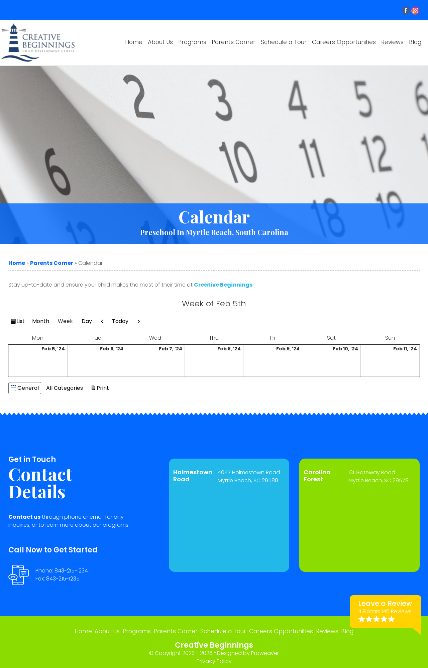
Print (104, 387)
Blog (415, 42)
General (25, 388)
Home (133, 42)
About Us (160, 42)
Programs (192, 42)
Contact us (24, 517)
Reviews (392, 42)
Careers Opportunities (344, 42)
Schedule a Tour (284, 42)
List (21, 322)
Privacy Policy (214, 658)
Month (40, 321)
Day (87, 321)
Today (120, 321)
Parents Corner (233, 42)
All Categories (64, 388)
